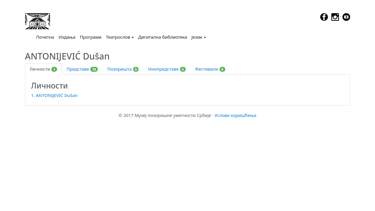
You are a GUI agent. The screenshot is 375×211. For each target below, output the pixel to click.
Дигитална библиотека (162, 37)
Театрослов (118, 37)
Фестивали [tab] (210, 69)
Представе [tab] (82, 69)
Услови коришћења (235, 115)
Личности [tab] (43, 69)
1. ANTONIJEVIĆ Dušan (54, 95)
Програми (91, 37)
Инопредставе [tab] (166, 69)
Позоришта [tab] (123, 69)
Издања (67, 37)
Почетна (46, 36)
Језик (197, 37)
